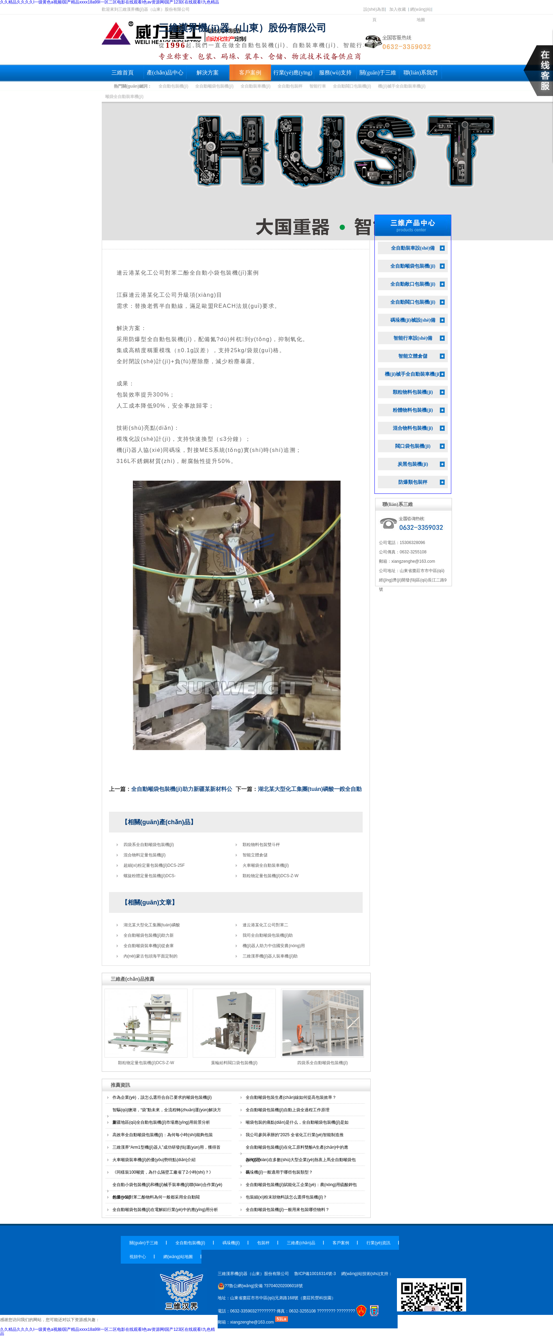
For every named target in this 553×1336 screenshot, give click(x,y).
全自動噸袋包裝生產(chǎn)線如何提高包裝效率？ (291, 1097)
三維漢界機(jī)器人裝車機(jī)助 (270, 956)
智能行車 (317, 86)
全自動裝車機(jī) (256, 86)
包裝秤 (263, 1242)
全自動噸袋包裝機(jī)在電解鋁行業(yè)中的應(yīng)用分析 (165, 1209)
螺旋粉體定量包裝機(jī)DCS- (150, 875)
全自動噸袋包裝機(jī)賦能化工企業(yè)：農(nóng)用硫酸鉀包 (301, 1184)
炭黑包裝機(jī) (413, 464)
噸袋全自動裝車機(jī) (124, 96)
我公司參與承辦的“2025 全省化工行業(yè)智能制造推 (295, 1134)
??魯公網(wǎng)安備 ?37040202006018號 (260, 1285)
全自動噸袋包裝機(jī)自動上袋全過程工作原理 (287, 1109)
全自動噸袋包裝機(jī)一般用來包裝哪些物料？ (287, 1209)
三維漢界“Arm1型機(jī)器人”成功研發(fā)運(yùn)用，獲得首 (166, 1147)
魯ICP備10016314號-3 (315, 1273)
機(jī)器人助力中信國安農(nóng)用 (274, 945)
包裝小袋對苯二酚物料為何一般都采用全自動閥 (156, 1197)
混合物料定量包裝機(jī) (145, 855)
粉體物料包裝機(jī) (413, 410)
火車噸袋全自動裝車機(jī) (266, 865)
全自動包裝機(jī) (173, 86)
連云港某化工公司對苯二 (265, 925)
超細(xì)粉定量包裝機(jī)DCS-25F (154, 865)
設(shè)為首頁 (374, 11)
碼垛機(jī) (231, 1242)
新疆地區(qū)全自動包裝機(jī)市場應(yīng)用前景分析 (161, 1122)
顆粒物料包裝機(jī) (413, 392)
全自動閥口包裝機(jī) (352, 86)
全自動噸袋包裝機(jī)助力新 (149, 935)
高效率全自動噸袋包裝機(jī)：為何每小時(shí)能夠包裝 (162, 1134)
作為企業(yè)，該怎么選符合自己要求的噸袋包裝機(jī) (162, 1097)
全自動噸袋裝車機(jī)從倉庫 (149, 945)
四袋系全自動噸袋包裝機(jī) (149, 844)
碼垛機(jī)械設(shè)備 (413, 320)
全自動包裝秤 (290, 86)
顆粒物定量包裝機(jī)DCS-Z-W (271, 875)
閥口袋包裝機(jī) (412, 446)
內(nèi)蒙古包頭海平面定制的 (151, 956)
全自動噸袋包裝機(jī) (214, 86)
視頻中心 (137, 1256)
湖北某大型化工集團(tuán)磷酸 (152, 925)
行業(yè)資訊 (378, 1242)
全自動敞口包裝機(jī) (412, 284)
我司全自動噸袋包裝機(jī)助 (268, 935)
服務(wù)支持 (335, 72)
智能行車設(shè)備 (413, 338)
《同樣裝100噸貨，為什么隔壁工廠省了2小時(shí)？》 (162, 1172)
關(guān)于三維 (378, 72)
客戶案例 (250, 72)
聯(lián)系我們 (421, 72)
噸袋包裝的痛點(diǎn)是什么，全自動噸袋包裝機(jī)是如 (297, 1122)
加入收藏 (397, 9)
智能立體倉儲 (255, 855)
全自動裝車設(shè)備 (413, 248)
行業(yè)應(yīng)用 (292, 75)
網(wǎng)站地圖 (420, 11)
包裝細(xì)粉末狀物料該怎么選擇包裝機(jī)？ (286, 1197)
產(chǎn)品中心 (165, 72)
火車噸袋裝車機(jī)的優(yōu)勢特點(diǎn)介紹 (154, 1159)
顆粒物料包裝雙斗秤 (261, 844)
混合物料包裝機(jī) (413, 428)
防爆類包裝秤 (412, 482)
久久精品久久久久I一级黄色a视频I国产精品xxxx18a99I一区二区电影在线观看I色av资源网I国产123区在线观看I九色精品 (107, 1331)
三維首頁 (122, 72)
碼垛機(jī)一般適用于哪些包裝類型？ (279, 1172)
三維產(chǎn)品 (301, 1242)
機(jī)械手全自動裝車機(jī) (401, 86)
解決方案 (208, 72)
